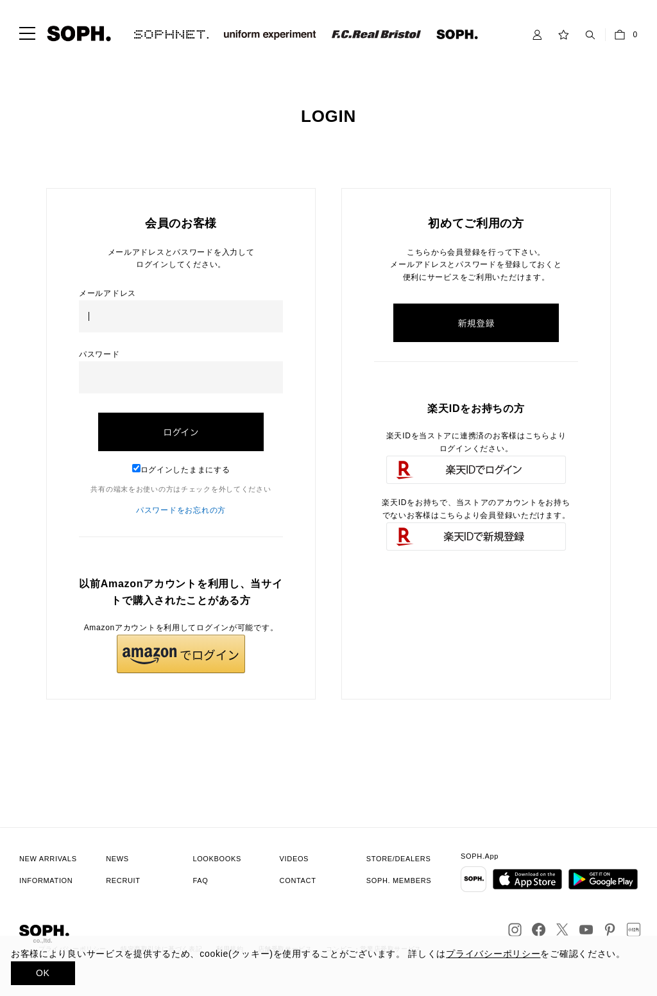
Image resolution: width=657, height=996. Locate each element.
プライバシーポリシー (493, 954)
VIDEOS (294, 859)
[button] (181, 654)
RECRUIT (123, 880)
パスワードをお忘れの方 (181, 510)
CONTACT (298, 880)
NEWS (117, 859)
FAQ (200, 880)
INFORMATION (46, 880)
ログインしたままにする (181, 469)
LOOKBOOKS (216, 859)
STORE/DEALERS (398, 859)
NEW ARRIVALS (48, 859)
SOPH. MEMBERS (398, 880)
